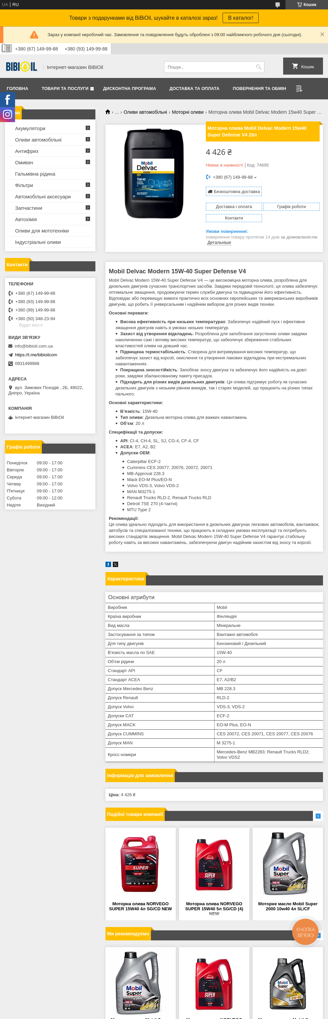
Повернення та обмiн (259, 88)
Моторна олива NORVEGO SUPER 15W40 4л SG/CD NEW (140, 906)
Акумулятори (30, 128)
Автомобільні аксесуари (43, 196)
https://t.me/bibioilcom (36, 354)
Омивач (24, 162)
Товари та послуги (65, 88)
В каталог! (240, 18)
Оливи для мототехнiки (42, 231)
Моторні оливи (188, 112)
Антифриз (26, 151)
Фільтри (24, 185)
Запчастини (28, 208)
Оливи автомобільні (145, 112)
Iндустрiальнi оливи (38, 242)
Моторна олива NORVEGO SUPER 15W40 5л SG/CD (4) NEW (214, 908)
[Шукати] (258, 67)
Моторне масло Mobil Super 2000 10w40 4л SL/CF (288, 906)
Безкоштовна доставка (237, 191)
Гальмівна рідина (35, 174)
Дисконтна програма (129, 88)
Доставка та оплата (194, 88)
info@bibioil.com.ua (34, 346)
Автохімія (26, 219)
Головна (17, 88)
